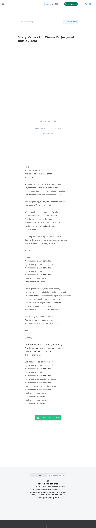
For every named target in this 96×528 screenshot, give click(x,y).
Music (43, 128)
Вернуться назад (25, 22)
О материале (48, 133)
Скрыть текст (70, 22)
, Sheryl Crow (55, 128)
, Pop (48, 128)
